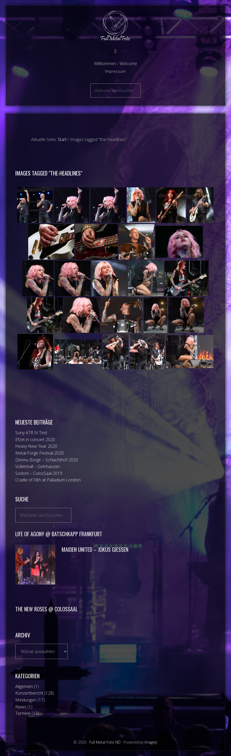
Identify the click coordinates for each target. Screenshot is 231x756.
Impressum (115, 71)
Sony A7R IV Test (31, 433)
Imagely (151, 742)
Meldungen (25, 700)
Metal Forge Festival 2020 (39, 453)
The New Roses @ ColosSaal (46, 609)
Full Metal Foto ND (115, 26)
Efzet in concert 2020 (35, 439)
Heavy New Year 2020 (36, 446)
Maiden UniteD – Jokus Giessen (95, 549)
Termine (23, 713)
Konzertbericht (29, 693)
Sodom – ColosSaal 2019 (38, 473)
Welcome (128, 63)
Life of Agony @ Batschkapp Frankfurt (58, 534)
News (20, 707)
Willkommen (105, 63)
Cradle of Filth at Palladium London (48, 480)
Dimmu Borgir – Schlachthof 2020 (46, 460)
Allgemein (24, 686)
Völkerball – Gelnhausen (37, 466)
